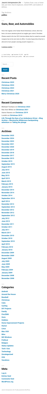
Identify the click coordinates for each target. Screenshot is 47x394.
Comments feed (8, 379)
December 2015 (8, 158)
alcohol (5, 56)
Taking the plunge (19, 122)
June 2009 (6, 264)
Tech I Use (6, 349)
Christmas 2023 (8, 88)
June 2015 (6, 173)
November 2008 (8, 278)
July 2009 (5, 261)
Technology (6, 351)
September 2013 (8, 207)
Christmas (6, 300)
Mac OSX (5, 331)
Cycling (4, 306)
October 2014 (7, 195)
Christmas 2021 (8, 91)
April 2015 (6, 178)
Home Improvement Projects (13, 323)
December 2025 (8, 135)
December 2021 (8, 144)
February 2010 (7, 247)
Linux (4, 329)
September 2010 (8, 241)
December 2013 (8, 204)
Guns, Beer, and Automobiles (18, 23)
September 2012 (8, 215)
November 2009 (8, 255)
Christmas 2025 (8, 82)
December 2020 (8, 147)
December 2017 (8, 155)
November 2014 (8, 193)
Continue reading (8, 47)
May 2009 (5, 267)
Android (5, 291)
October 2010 (7, 238)
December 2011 (8, 224)
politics (20, 56)
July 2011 (5, 230)
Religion (5, 343)
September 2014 (8, 198)
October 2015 (7, 161)
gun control (12, 56)
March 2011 (6, 233)
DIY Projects (6, 309)
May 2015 (5, 175)
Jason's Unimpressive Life (11, 3)
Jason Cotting (6, 54)
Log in (4, 373)
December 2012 (8, 210)
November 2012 (8, 213)
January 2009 (7, 273)
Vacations (5, 360)
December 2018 (8, 153)
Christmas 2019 (21, 112)
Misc (3, 334)
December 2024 (8, 138)
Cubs (4, 303)
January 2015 (7, 187)
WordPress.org (7, 382)
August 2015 (7, 167)
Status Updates (8, 346)
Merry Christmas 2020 (10, 94)
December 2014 (8, 190)
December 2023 (8, 141)
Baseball (5, 297)
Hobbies (5, 320)
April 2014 (6, 201)
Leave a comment (29, 56)
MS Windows (7, 337)
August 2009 (7, 258)
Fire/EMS (5, 314)
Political (5, 340)
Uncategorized (7, 354)
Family (4, 311)
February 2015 (7, 184)
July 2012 (5, 218)
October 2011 (7, 227)
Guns (4, 317)
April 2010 (6, 244)
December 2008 (8, 275)
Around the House (9, 294)
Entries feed (6, 376)
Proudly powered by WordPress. (22, 390)
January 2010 (7, 250)
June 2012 (6, 221)
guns (17, 56)
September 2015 (8, 164)
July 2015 (5, 170)
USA (27, 54)
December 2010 (8, 235)
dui (8, 56)
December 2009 (8, 253)
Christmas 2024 (8, 85)
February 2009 (7, 270)
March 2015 (6, 181)
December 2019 (8, 150)
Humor (4, 326)
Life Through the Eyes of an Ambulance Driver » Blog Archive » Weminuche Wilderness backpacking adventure (22, 120)
